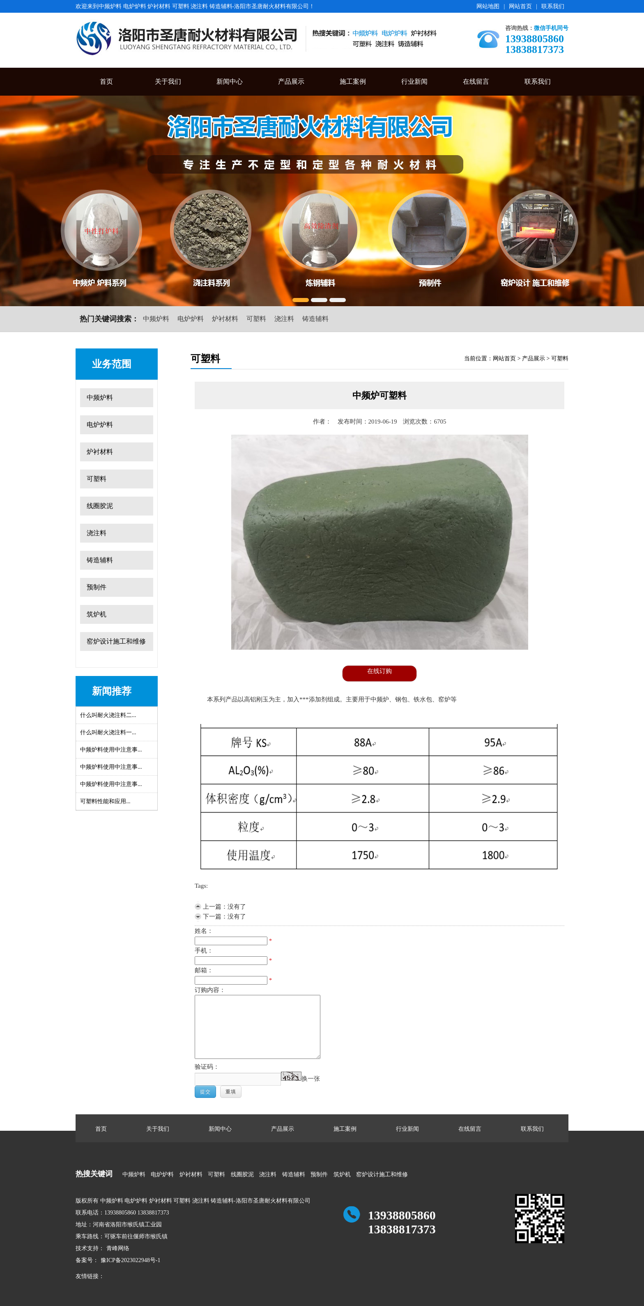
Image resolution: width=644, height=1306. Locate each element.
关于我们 (168, 81)
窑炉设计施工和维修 (116, 641)
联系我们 (552, 6)
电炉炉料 (190, 318)
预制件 (96, 587)
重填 (230, 1092)
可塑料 (256, 318)
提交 (205, 1092)
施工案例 (353, 81)
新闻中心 (229, 81)
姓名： (204, 931)
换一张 (310, 1078)
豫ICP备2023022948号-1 (130, 1260)
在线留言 (476, 81)
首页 (106, 81)
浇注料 (284, 318)
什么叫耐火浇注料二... (108, 715)
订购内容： (210, 990)
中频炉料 (156, 318)
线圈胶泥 (100, 505)
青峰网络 (117, 1248)
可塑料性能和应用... (105, 801)
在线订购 (379, 671)
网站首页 (520, 6)
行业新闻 (414, 81)
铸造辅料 (315, 318)
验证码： (207, 1066)
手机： (204, 950)
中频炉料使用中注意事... (111, 750)
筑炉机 (96, 614)
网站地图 (487, 6)
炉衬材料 (225, 318)
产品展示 (291, 81)
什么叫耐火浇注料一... (108, 732)
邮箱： (204, 970)
